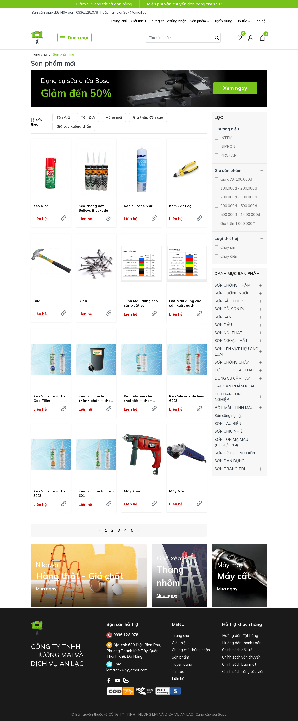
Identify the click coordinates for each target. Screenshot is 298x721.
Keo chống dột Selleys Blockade (93, 208)
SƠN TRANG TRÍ (230, 468)
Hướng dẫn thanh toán (241, 642)
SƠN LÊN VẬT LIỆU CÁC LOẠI (236, 351)
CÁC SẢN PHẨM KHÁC (235, 386)
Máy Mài (176, 491)
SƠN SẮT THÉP (229, 301)
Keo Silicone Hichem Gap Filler (50, 398)
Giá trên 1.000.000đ (237, 223)
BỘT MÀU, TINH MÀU (234, 407)
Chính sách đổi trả (237, 649)
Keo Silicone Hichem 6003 (186, 398)
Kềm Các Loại (181, 206)
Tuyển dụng (222, 21)
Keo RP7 (40, 206)
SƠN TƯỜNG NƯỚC (232, 293)
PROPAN (228, 155)
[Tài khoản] (250, 37)
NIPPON (227, 146)
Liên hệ (260, 21)
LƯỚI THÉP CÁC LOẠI (234, 370)
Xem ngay (235, 88)
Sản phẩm (199, 21)
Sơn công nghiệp (229, 415)
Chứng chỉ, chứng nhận (167, 21)
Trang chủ (119, 21)
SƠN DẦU (223, 324)
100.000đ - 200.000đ (238, 188)
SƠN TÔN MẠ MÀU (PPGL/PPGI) (231, 442)
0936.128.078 (87, 12)
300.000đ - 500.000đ (238, 205)
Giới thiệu (138, 21)
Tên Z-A (88, 117)
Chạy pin (227, 247)
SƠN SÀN (223, 317)
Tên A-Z (63, 117)
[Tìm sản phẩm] (183, 38)
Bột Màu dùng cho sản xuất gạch (185, 303)
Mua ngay (46, 588)
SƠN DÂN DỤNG (229, 460)
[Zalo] (126, 679)
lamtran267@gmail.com (130, 12)
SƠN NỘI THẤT (229, 332)
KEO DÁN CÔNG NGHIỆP (229, 397)
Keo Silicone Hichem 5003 (50, 493)
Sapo (222, 714)
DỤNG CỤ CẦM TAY (232, 378)
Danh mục (74, 37)
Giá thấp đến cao (148, 117)
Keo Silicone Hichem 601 (96, 493)
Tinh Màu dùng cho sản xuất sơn (141, 303)
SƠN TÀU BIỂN (228, 423)
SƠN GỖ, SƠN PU (230, 308)
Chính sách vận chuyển (241, 657)
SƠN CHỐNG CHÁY (232, 362)
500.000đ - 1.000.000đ (239, 214)
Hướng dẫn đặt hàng (240, 635)
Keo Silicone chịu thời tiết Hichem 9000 (138, 398)
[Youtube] (118, 679)
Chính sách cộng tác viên (243, 671)
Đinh (83, 301)
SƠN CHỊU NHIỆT (230, 431)
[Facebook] (109, 679)
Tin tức (243, 21)
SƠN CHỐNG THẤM (232, 285)
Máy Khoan (134, 491)
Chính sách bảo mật (239, 664)
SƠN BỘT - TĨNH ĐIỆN (235, 453)
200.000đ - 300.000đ (238, 197)
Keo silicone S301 (139, 206)
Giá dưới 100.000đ (235, 179)
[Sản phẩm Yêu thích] (239, 37)
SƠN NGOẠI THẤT (231, 340)
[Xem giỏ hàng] (262, 37)
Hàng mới (114, 117)
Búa (36, 301)
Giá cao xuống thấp (73, 126)
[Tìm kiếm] (216, 37)
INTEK (225, 137)
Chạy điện (228, 256)
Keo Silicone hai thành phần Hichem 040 (96, 398)
